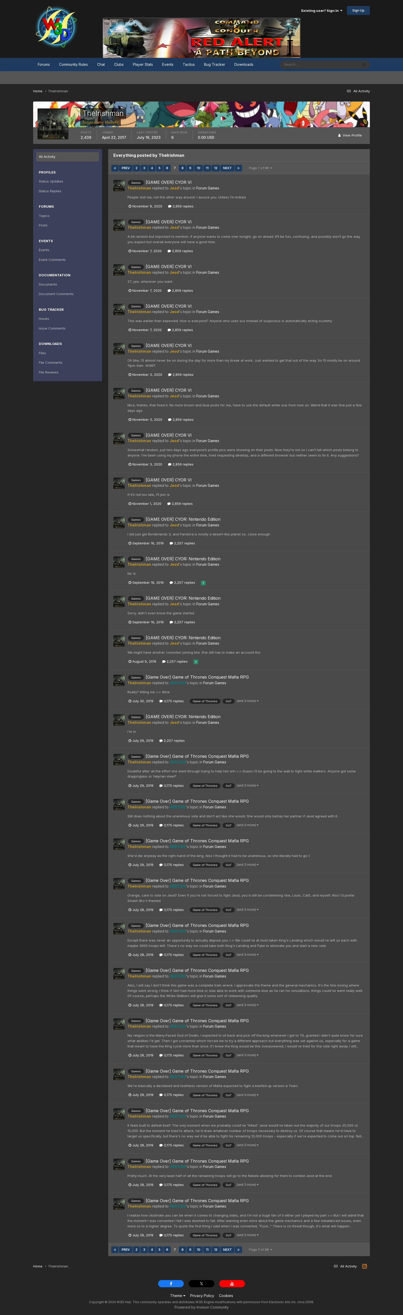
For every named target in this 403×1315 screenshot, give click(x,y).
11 (207, 168)
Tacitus (189, 64)
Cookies (226, 1295)
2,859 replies (181, 206)
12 (215, 168)
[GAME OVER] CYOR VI (169, 182)
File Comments (50, 362)
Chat (101, 64)
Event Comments (52, 260)
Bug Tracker (214, 64)
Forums (44, 64)
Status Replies (50, 191)
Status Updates (51, 181)
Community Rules (73, 64)
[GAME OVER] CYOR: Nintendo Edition (183, 519)
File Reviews (49, 372)
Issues (44, 318)
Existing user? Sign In (321, 10)
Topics (44, 216)
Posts (43, 225)
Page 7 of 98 (260, 168)
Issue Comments (52, 328)
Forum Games (207, 188)
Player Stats (143, 64)
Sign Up (358, 10)
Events (167, 64)
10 (198, 168)
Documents (48, 284)
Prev (126, 168)
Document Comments (56, 294)
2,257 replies (182, 543)
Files (42, 353)
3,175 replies (171, 701)
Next (227, 168)
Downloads (243, 64)
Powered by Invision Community (202, 1307)
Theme (177, 1295)
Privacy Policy (202, 1295)
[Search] (302, 64)
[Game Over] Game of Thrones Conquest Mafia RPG (197, 677)
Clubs (119, 64)
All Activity (47, 156)
